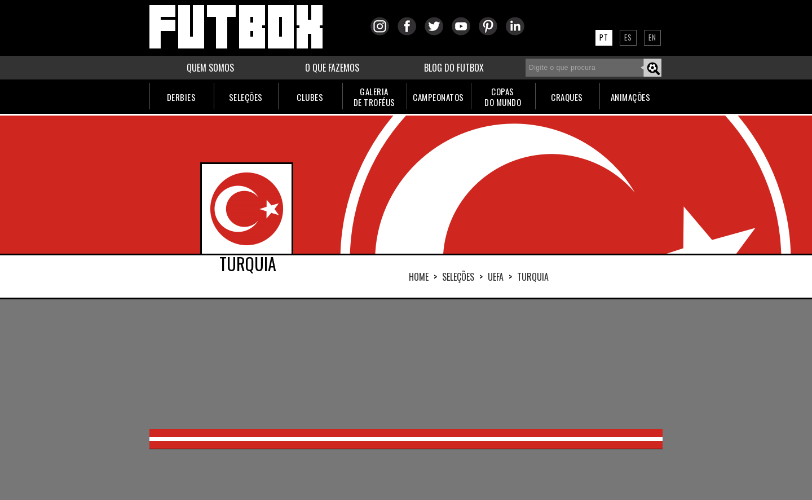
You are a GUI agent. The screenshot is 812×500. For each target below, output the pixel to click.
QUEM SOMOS (210, 67)
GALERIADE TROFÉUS (374, 96)
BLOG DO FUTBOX (454, 67)
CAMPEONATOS (438, 97)
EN (652, 37)
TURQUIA (533, 277)
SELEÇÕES (246, 97)
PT (603, 37)
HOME (419, 277)
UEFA (496, 277)
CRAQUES (567, 97)
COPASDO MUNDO (502, 96)
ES (628, 37)
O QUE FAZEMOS (332, 67)
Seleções (458, 277)
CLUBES (310, 97)
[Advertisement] (406, 364)
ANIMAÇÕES (631, 97)
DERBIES (181, 97)
